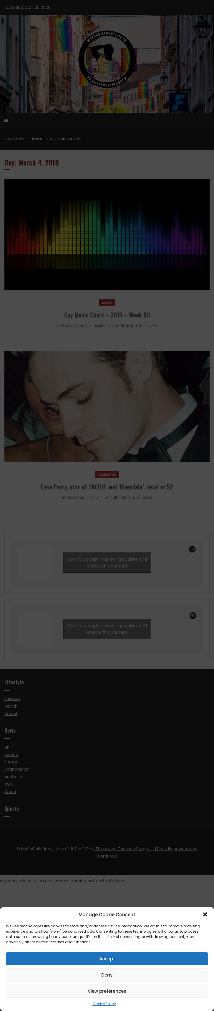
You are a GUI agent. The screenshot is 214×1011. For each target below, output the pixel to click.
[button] (205, 914)
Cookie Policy (104, 1003)
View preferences (107, 991)
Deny (107, 975)
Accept (107, 959)
